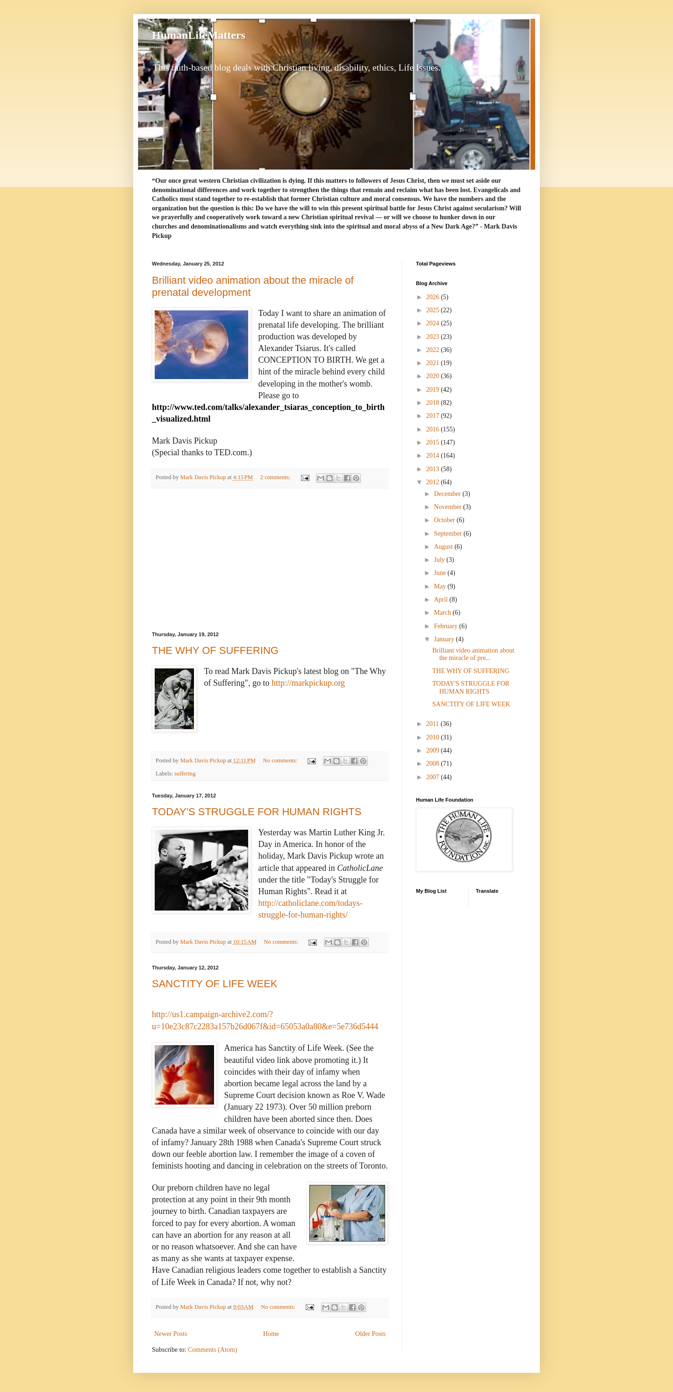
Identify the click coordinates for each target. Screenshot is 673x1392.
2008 (433, 763)
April (441, 599)
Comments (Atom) (212, 1349)
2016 (433, 429)
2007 (433, 777)
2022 (433, 349)
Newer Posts (170, 1333)
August (444, 546)
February (446, 626)
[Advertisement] (270, 560)
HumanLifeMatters (198, 35)
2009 (433, 750)
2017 (433, 415)
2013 (433, 469)
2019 (433, 389)
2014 (433, 455)
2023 (433, 336)
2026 (433, 297)
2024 (433, 323)
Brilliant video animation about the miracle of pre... (473, 654)
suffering (184, 773)
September (448, 533)
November (448, 506)
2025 (433, 310)
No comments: (281, 760)
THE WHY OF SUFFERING (215, 650)
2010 (433, 737)
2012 (433, 482)
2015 (433, 442)
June (440, 572)
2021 (433, 362)
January (445, 639)
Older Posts (370, 1333)
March (443, 612)
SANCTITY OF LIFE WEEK (215, 984)
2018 (433, 402)
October (445, 520)
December (448, 493)
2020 (433, 376)
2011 (433, 723)
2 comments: (276, 477)
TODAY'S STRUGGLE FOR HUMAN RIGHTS (256, 812)
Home (271, 1333)
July (440, 559)
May (440, 586)
